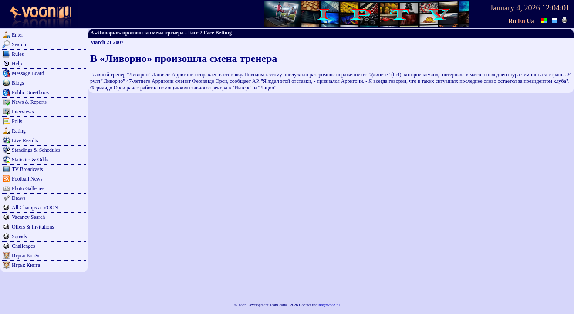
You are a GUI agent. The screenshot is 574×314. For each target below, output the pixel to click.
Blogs (18, 83)
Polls (17, 121)
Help (17, 64)
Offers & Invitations (33, 227)
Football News (27, 179)
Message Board (28, 73)
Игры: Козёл (25, 256)
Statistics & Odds (30, 160)
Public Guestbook (30, 92)
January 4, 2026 (515, 7)
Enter (17, 35)
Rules (18, 54)
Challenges (23, 246)
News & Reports (29, 102)
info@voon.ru (328, 305)
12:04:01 (556, 7)
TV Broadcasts (27, 169)
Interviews (23, 112)
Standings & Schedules (36, 150)
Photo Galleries (28, 188)
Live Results (25, 140)
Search (19, 44)
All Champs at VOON (35, 208)
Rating (19, 131)
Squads (19, 236)
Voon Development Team (258, 305)
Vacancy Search (28, 217)
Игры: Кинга (26, 265)
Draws (18, 198)
